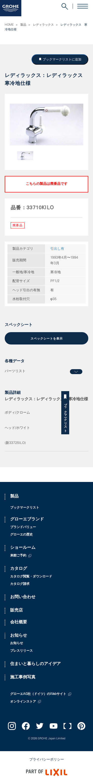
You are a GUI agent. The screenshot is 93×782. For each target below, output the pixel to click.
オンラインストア (23, 702)
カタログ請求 (20, 584)
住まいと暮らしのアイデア (35, 664)
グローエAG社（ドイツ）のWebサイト (38, 694)
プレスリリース (21, 651)
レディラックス (43, 24)
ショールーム (22, 548)
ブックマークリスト (89, 416)
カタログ (18, 569)
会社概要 (18, 622)
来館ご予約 (18, 555)
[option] (47, 124)
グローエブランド (27, 519)
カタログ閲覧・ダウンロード (31, 576)
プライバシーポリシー (46, 760)
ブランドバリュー (23, 527)
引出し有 (57, 249)
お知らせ (18, 636)
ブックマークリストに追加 (61, 59)
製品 (23, 24)
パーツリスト (15, 371)
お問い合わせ (22, 597)
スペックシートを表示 (47, 338)
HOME (9, 24)
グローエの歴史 (21, 534)
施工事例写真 (22, 677)
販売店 (16, 611)
